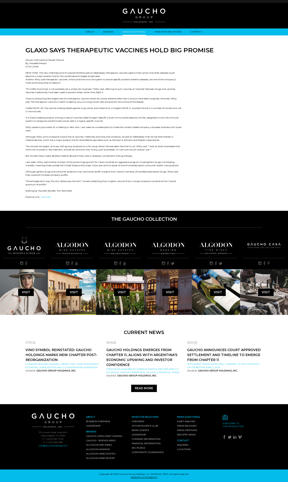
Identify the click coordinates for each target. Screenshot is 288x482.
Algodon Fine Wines (99, 444)
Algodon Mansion (98, 449)
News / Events (140, 430)
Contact (196, 31)
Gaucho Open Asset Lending (104, 436)
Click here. (46, 197)
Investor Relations (168, 31)
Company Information (146, 439)
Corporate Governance (148, 452)
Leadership (93, 425)
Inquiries (182, 444)
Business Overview (98, 421)
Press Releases (187, 425)
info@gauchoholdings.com (53, 445)
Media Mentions (187, 430)
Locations (183, 449)
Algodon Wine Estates (100, 453)
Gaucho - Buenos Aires (101, 440)
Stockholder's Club (145, 425)
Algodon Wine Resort (100, 458)
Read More (144, 388)
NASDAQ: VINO (159, 474)
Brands (108, 31)
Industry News (186, 434)
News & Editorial (134, 31)
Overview (138, 421)
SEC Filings (138, 447)
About (90, 31)
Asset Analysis (186, 421)
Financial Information (146, 443)
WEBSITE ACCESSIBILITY (144, 477)
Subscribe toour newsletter (233, 425)
